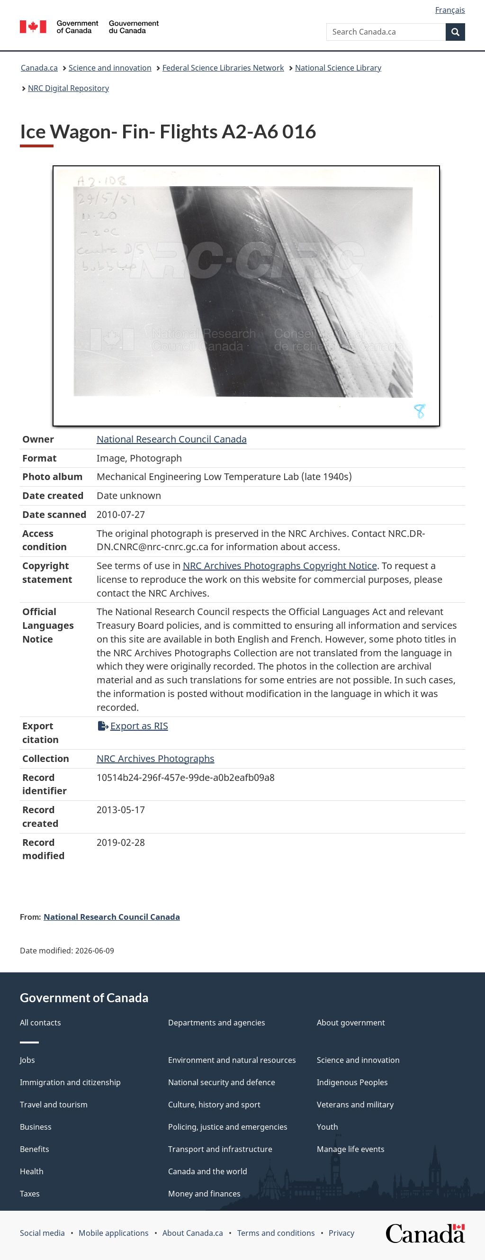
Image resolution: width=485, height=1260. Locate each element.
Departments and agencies (216, 1022)
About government (351, 1022)
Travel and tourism (54, 1104)
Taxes (30, 1193)
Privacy (341, 1233)
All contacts (40, 1022)
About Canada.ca (192, 1233)
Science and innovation (110, 68)
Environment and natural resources (232, 1060)
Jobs (27, 1060)
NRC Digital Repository (68, 88)
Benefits (34, 1149)
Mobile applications (114, 1233)
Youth (327, 1127)
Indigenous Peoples (352, 1082)
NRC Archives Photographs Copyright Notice (280, 565)
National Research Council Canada (172, 439)
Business (36, 1127)
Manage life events (351, 1149)
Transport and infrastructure (220, 1149)
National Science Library (338, 68)
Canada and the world (207, 1171)
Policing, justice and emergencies (227, 1127)
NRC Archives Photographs (156, 758)
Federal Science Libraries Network (223, 68)
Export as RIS (133, 725)
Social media (42, 1233)
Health (32, 1171)
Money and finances (204, 1193)
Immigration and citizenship (70, 1082)
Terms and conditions (276, 1233)
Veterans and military (355, 1104)
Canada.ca (39, 68)
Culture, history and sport (214, 1104)
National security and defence (221, 1082)
